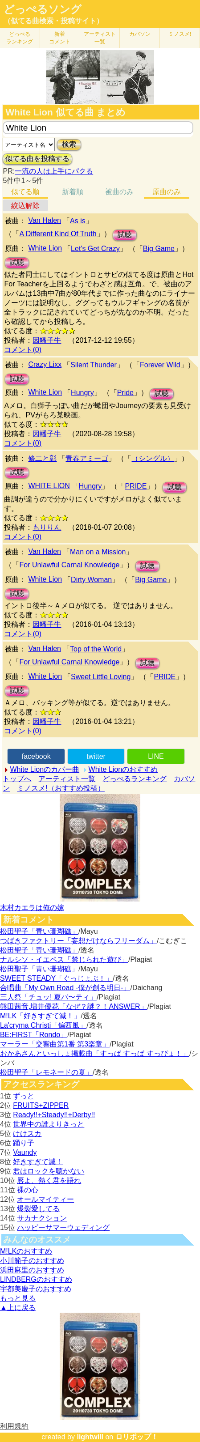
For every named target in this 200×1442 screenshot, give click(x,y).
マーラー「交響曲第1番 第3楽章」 (55, 1044)
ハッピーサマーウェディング (63, 1227)
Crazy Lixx (44, 364)
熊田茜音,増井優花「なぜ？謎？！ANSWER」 (73, 1006)
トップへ (17, 779)
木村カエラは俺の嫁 (32, 907)
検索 (69, 144)
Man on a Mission (98, 552)
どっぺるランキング (134, 779)
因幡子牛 (47, 340)
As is (78, 221)
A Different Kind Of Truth (57, 234)
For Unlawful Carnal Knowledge (69, 565)
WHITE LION (48, 485)
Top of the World (96, 649)
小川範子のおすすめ (32, 1260)
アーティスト (100, 38)
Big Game (159, 248)
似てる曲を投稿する (37, 158)
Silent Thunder (93, 365)
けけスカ (27, 1133)
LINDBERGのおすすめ (36, 1279)
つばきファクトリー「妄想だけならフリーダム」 (78, 940)
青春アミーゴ (86, 458)
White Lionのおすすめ (123, 769)
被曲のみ (119, 192)
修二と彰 (42, 458)
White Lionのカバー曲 (44, 769)
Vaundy (25, 1152)
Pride (125, 392)
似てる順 (25, 192)
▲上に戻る (18, 1307)
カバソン (140, 34)
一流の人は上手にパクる (54, 171)
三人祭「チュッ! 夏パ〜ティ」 (48, 997)
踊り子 (23, 1143)
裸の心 (27, 1190)
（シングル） (152, 458)
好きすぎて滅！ (38, 1162)
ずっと (23, 1096)
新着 (59, 38)
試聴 (125, 234)
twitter (96, 756)
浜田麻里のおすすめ (32, 1270)
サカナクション (42, 1218)
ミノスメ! (179, 34)
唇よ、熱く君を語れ (49, 1180)
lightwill (90, 1437)
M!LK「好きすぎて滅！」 (40, 1016)
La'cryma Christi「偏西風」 (43, 1025)
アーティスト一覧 (66, 779)
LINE (156, 756)
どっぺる (19, 38)
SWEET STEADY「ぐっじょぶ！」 (56, 978)
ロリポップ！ (136, 1437)
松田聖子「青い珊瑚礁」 (39, 931)
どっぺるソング (43, 9)
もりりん (47, 527)
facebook (36, 756)
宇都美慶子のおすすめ (35, 1289)
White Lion (45, 248)
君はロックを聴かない (48, 1171)
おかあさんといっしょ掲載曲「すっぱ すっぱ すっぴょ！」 (94, 1053)
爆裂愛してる (38, 1208)
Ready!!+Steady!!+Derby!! (54, 1115)
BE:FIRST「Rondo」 (33, 1034)
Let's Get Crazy (95, 248)
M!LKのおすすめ (26, 1251)
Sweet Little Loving (101, 677)
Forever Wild (160, 365)
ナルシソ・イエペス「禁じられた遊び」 (64, 959)
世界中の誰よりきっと (48, 1124)
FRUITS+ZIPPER (41, 1105)
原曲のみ (166, 192)
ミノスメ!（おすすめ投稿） (60, 788)
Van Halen (44, 220)
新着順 (72, 192)
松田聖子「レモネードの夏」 (46, 1072)
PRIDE (136, 486)
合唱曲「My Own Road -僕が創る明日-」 (65, 987)
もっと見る (18, 1298)
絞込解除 (25, 205)
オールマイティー (45, 1199)
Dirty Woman (91, 579)
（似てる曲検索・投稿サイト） (53, 21)
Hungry (82, 392)
